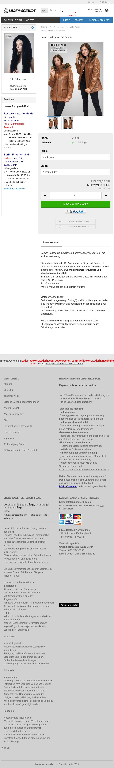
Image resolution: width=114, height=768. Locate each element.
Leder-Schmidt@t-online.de (92, 486)
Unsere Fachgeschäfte (99, 20)
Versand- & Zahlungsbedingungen (21, 402)
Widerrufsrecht (11, 408)
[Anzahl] (76, 195)
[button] (45, 195)
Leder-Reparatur (12, 432)
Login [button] (91, 2)
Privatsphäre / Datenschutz (18, 426)
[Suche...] (44, 10)
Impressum (9, 438)
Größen (79, 20)
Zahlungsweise (11, 395)
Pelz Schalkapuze (19, 79)
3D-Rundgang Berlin (14, 188)
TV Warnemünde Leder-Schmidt (20, 450)
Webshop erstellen (44, 764)
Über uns (8, 390)
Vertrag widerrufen (69, 605)
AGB (6, 420)
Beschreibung (51, 242)
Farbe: (44, 151)
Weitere (30, 20)
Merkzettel (105, 2)
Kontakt (66, 20)
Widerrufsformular (13, 414)
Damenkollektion (13, 20)
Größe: (44, 165)
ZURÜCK (5, 748)
